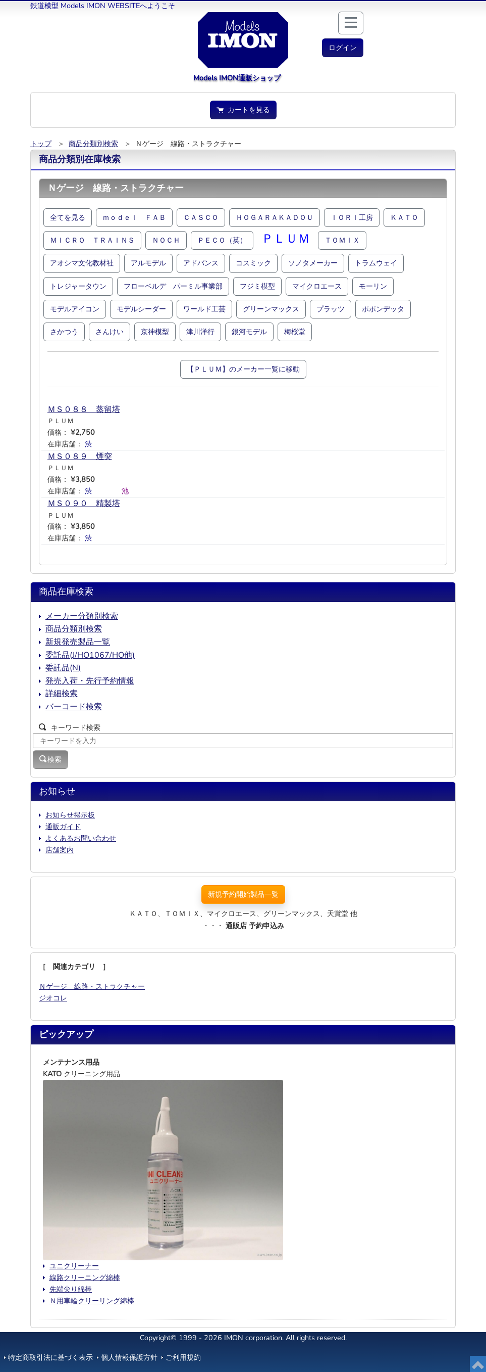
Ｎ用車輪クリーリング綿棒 (91, 1301)
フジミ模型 (257, 286)
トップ (40, 144)
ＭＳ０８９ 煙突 (79, 456)
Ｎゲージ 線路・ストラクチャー (92, 986)
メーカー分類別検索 (81, 616)
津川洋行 (200, 332)
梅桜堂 (294, 332)
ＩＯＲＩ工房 (352, 217)
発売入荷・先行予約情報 (89, 681)
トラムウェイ (376, 263)
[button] (342, 47)
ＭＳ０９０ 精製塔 (83, 503)
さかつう (64, 332)
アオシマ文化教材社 (82, 263)
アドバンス (201, 263)
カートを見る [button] (243, 110)
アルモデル (148, 263)
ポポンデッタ (383, 309)
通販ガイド (63, 826)
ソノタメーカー (313, 263)
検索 (50, 759)
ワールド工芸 (204, 309)
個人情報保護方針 (129, 1357)
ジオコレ (53, 998)
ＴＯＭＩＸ (342, 240)
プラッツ (330, 309)
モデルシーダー (141, 309)
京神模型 (155, 332)
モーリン (373, 286)
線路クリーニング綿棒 (84, 1277)
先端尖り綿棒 (70, 1289)
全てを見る (67, 217)
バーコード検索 (73, 706)
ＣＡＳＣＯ (201, 217)
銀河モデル (249, 332)
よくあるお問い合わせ (80, 838)
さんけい (109, 332)
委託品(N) (63, 667)
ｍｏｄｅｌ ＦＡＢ (134, 217)
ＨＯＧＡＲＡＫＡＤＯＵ (274, 217)
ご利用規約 (183, 1357)
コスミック (253, 263)
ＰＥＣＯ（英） (222, 240)
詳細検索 (61, 693)
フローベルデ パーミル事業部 (173, 286)
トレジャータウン (78, 286)
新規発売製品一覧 (77, 642)
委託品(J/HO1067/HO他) (90, 655)
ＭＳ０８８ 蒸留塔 (83, 409)
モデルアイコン (74, 309)
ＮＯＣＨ (166, 240)
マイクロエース (317, 286)
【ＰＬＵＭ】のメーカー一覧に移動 (243, 369)
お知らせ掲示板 (70, 815)
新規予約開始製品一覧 (243, 894)
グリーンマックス (271, 309)
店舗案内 (59, 850)
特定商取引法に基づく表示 (50, 1357)
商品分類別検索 (93, 144)
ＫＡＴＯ (404, 217)
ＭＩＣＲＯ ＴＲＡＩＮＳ (92, 240)
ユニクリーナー (74, 1266)
